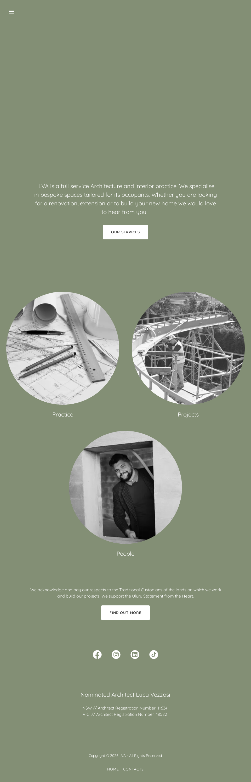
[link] (97, 655)
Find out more (126, 612)
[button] (24, 11)
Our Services (125, 232)
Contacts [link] (133, 769)
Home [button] (113, 769)
